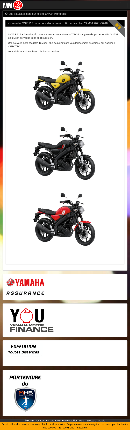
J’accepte (82, 427)
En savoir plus (66, 427)
